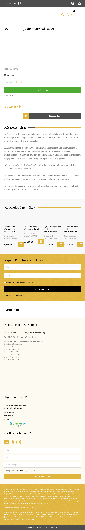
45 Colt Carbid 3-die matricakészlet (32, 227)
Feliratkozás (42, 289)
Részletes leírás (12, 75)
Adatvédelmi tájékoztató (13, 408)
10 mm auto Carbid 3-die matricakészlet (10, 229)
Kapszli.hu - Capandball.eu (15, 295)
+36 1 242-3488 (10, 3)
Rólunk (7, 419)
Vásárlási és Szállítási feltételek (15, 405)
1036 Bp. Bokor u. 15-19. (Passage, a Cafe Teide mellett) (24, 333)
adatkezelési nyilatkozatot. (26, 282)
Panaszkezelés (9, 412)
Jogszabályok (9, 415)
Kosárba (42, 116)
